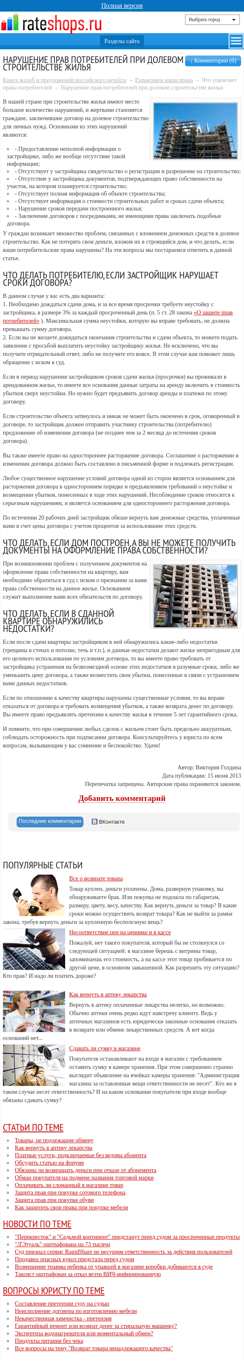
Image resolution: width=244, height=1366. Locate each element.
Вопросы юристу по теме (54, 1290)
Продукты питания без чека (49, 1341)
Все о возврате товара (96, 878)
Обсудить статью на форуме (49, 1163)
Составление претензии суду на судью (62, 1304)
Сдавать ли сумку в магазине (105, 1048)
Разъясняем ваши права (164, 80)
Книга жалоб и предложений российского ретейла (65, 80)
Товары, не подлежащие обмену (54, 1140)
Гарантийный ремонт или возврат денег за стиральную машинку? (96, 1326)
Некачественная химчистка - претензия (63, 1318)
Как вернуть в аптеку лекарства (108, 994)
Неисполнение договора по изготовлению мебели (76, 1311)
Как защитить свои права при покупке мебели (71, 1207)
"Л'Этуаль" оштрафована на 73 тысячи (62, 1244)
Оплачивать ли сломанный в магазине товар (69, 1185)
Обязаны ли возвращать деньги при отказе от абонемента (85, 1170)
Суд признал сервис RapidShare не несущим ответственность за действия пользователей (123, 1252)
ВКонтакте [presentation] (108, 822)
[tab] (50, 822)
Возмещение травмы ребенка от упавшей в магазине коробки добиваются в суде (114, 1267)
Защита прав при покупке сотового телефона (70, 1193)
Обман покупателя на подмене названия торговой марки (84, 1178)
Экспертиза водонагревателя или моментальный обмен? (84, 1333)
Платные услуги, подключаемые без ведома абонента (80, 1155)
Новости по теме (37, 1223)
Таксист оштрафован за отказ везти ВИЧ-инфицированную (88, 1274)
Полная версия (122, 5)
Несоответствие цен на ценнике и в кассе (120, 932)
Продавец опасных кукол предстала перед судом (74, 1259)
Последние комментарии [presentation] (50, 821)
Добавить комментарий (122, 798)
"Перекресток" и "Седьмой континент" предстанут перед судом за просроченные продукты (127, 1237)
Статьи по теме (33, 1127)
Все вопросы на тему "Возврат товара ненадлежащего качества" (94, 1348)
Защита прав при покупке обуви (54, 1200)
